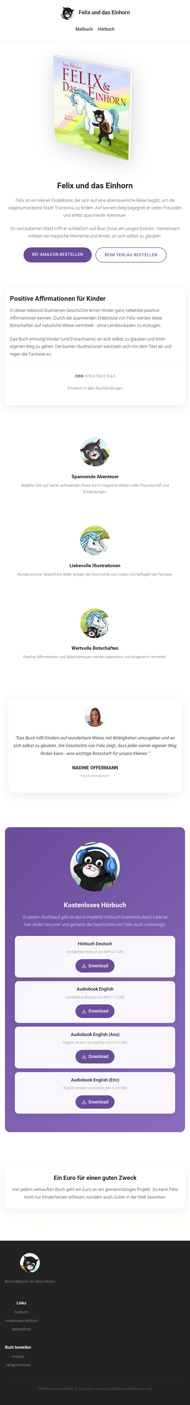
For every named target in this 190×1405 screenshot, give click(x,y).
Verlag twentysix (18, 1365)
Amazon (18, 1357)
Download (95, 965)
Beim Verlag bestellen (131, 255)
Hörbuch (106, 29)
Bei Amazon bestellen (57, 254)
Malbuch (84, 29)
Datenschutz (21, 1329)
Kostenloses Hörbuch (21, 1321)
